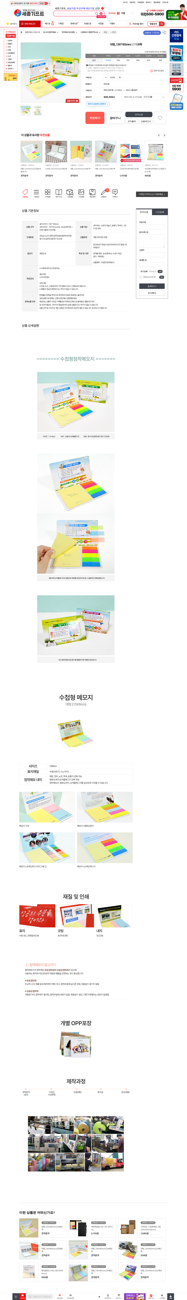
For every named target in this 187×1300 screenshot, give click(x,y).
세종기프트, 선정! (79, 8)
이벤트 (112, 23)
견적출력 (132, 121)
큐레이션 (73, 23)
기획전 (61, 23)
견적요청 (139, 114)
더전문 (101, 23)
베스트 (49, 23)
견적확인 (152, 293)
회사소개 (165, 2)
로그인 (125, 2)
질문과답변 (156, 2)
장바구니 (148, 2)
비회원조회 (140, 2)
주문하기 (95, 117)
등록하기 (152, 286)
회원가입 (132, 2)
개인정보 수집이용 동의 (149, 277)
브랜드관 (87, 23)
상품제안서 (146, 121)
